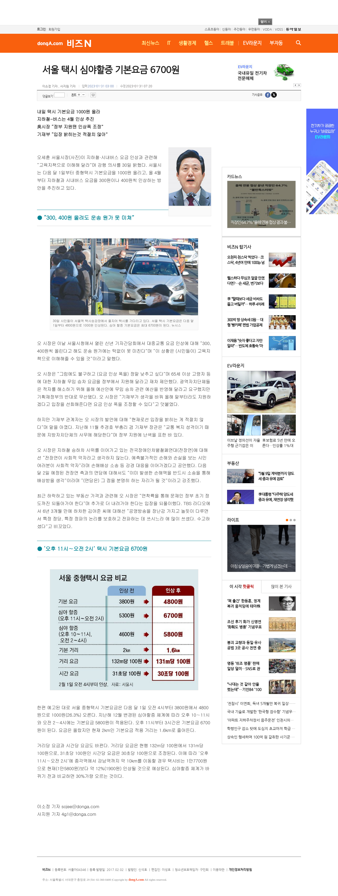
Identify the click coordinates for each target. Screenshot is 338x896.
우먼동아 (254, 29)
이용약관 (218, 869)
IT (169, 43)
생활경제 (187, 43)
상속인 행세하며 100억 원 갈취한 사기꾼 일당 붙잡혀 (264, 737)
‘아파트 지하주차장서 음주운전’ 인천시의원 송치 (264, 720)
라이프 (233, 520)
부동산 (233, 463)
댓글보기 (48, 96)
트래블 (227, 43)
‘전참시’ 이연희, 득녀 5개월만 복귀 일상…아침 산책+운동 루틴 (264, 703)
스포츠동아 (212, 29)
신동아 (226, 29)
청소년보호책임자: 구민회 (192, 869)
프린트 (93, 95)
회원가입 (54, 29)
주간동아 (239, 29)
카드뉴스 (234, 176)
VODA (267, 29)
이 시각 (241, 586)
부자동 (276, 43)
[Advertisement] (162, 12)
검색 (298, 42)
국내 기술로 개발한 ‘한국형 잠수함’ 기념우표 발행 (264, 712)
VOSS (279, 29)
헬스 (208, 43)
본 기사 (281, 586)
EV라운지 (252, 43)
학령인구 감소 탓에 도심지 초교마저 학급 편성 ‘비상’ (264, 728)
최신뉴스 (150, 43)
